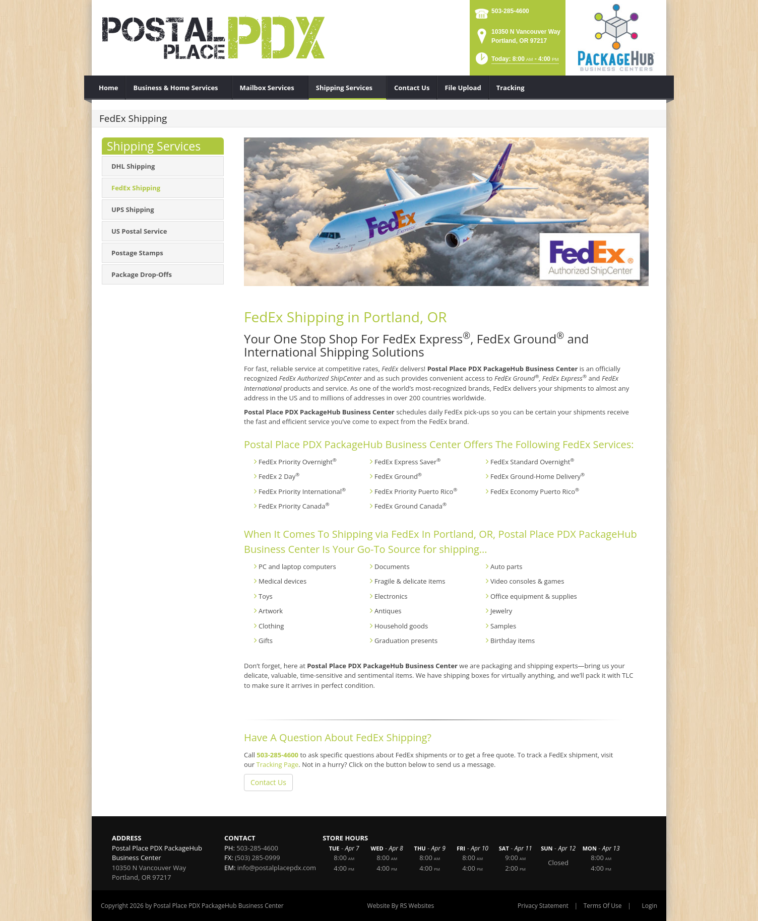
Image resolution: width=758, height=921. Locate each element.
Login (649, 905)
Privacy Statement (543, 905)
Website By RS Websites (400, 905)
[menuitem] (108, 88)
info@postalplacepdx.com (276, 867)
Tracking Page (277, 764)
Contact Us (268, 782)
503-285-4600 (510, 11)
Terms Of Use (603, 905)
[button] (516, 62)
